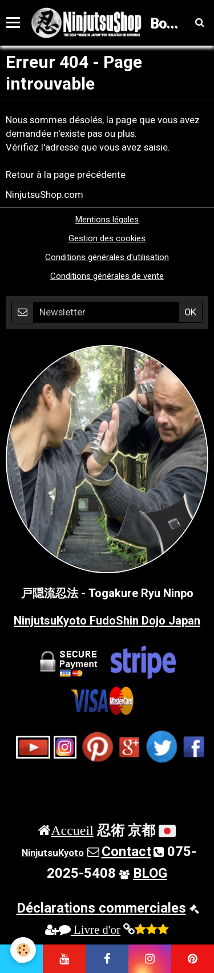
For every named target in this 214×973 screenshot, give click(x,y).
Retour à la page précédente (66, 174)
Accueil (72, 830)
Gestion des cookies (107, 238)
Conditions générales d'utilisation (107, 257)
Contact (126, 852)
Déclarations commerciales (101, 908)
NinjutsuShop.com (44, 194)
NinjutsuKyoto (53, 852)
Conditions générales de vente (107, 276)
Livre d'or (89, 929)
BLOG (150, 873)
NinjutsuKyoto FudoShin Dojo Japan (107, 620)
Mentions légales (107, 219)
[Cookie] (23, 950)
